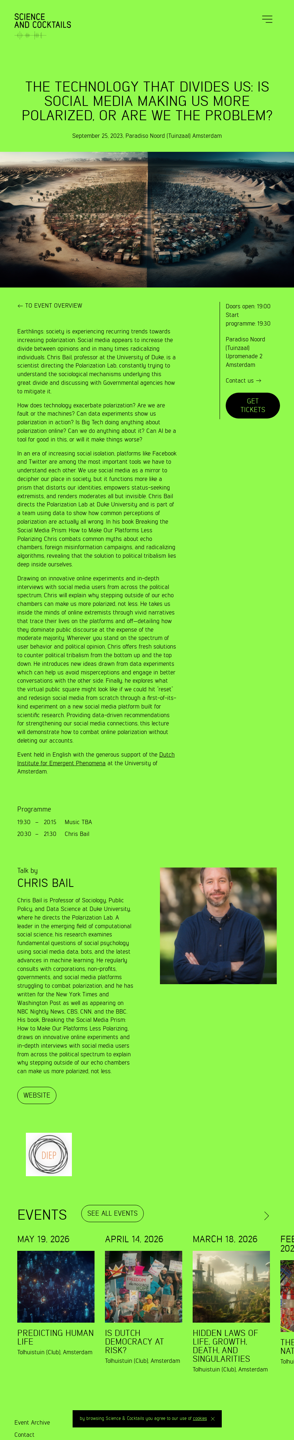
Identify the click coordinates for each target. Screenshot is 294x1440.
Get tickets (252, 405)
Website (36, 1095)
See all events (112, 1213)
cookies (200, 1418)
